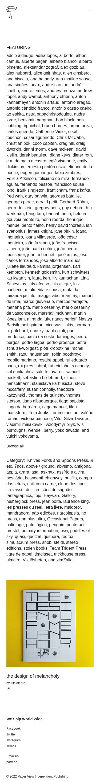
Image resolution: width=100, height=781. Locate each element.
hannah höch (58, 213)
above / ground (40, 466)
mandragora (17, 513)
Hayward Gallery (59, 495)
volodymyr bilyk (60, 424)
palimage (15, 525)
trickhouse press (69, 554)
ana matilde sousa (73, 79)
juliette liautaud (20, 266)
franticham (57, 190)
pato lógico (36, 525)
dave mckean (61, 149)
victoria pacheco (36, 418)
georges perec (20, 202)
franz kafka (79, 190)
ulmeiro (13, 560)
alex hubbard (18, 73)
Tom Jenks (39, 412)
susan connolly (41, 389)
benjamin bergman (36, 120)
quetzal (34, 536)
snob (46, 542)
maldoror (72, 507)
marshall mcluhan (54, 313)
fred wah (14, 196)
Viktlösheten (34, 560)
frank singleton (31, 190)
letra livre (53, 507)
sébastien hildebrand (42, 377)
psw (64, 530)
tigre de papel (19, 554)
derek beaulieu (33, 155)
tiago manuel (54, 407)
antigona (82, 466)
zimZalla (65, 560)
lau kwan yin (18, 278)
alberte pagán (34, 61)
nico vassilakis (59, 325)
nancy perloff (64, 319)
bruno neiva (81, 126)
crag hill (66, 143)
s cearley (80, 366)
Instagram (13, 740)
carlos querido (19, 131)
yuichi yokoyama (22, 436)
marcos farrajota (71, 301)
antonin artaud (45, 102)
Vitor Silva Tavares (71, 418)
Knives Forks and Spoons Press (57, 460)
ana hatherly (42, 79)
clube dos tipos (72, 484)
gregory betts (47, 207)
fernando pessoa (36, 184)
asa (34, 472)
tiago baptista (71, 401)
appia (11, 472)
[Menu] (91, 9)
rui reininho (58, 366)
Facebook (13, 728)
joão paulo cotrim (38, 248)
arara (24, 472)
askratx (48, 472)
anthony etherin (58, 96)
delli (29, 489)
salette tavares (49, 371)
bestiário (14, 478)
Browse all (15, 446)
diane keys (60, 155)
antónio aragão (76, 102)
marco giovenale (38, 301)
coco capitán (45, 143)
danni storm (34, 149)
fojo (37, 495)
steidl (59, 542)
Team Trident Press (68, 548)
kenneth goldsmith (42, 272)
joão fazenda (37, 243)
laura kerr (41, 278)
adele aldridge (19, 55)
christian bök (18, 143)
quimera (51, 536)
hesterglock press (23, 501)
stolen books (35, 548)
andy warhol (29, 96)
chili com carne (41, 484)
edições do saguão (53, 489)
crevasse (14, 489)
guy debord (72, 207)
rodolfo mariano (21, 360)
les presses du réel (24, 507)
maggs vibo (48, 295)
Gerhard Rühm (73, 202)
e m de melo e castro (26, 161)
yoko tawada (67, 430)
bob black (65, 120)
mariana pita (18, 307)
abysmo (64, 466)
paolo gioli (55, 330)
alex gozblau (72, 67)
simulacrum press (23, 542)
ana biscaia (17, 79)
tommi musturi (65, 412)
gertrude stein (19, 207)
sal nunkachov (19, 371)
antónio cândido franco (28, 108)
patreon (11, 762)
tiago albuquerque (39, 401)
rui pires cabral (32, 366)
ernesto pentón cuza (46, 167)
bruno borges (54, 126)
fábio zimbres (67, 172)
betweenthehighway (43, 478)
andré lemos (33, 90)
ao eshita (15, 114)
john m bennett (41, 254)
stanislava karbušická (52, 383)
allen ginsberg (76, 73)
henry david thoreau (65, 225)
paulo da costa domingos (50, 336)
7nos (19, 466)
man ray (69, 295)
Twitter (11, 734)
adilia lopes (46, 55)
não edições (43, 513)
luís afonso (39, 284)
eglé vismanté (62, 161)
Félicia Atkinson (21, 178)
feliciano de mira (54, 178)
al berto (66, 55)
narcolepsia (68, 513)
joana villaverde (40, 237)
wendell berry (40, 430)
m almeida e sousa (43, 289)
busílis (71, 478)
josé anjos (67, 254)
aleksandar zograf (41, 67)
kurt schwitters (75, 272)
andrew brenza (61, 90)
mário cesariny (46, 307)
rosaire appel (50, 360)
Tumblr (11, 746)
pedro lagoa (33, 342)
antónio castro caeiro (72, 108)
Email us (12, 756)
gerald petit (46, 202)
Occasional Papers (65, 519)
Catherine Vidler (50, 131)
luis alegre (61, 284)
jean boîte (51, 501)
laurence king (76, 501)
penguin (56, 525)
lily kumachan (65, 278)
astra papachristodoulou (49, 114)
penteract (76, 525)
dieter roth (82, 155)
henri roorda (53, 219)
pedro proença (60, 342)
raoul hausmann (34, 354)
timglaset (43, 554)
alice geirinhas (47, 73)
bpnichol (32, 126)
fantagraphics (19, 495)
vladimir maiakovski (24, 424)
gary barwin (36, 196)
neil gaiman (32, 325)
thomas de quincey (46, 395)
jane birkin (64, 231)
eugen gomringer (36, 172)
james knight (40, 231)
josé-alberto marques (60, 260)
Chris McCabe (70, 137)
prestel (12, 530)
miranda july (38, 319)
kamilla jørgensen (54, 266)
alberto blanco (63, 61)
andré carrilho (55, 85)
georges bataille (65, 196)
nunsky (36, 330)
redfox (67, 536)
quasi (20, 536)
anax (35, 85)
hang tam (35, 213)
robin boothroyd (67, 354)
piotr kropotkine (54, 348)
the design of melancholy (32, 676)
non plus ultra (32, 519)
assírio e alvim (70, 472)
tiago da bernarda (23, 407)
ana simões (17, 85)
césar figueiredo (39, 137)
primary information (40, 530)
